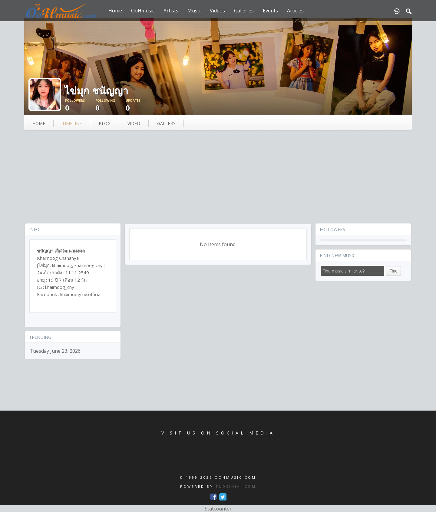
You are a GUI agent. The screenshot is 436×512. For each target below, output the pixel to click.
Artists (171, 10)
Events (270, 10)
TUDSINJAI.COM (236, 486)
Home (115, 10)
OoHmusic (142, 10)
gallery (166, 123)
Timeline (72, 123)
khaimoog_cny (59, 287)
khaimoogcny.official (80, 294)
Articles (295, 10)
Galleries (244, 10)
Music (194, 10)
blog (105, 123)
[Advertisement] (218, 177)
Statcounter (218, 508)
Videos (217, 10)
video (133, 123)
